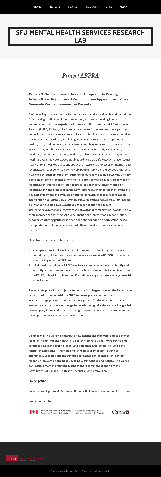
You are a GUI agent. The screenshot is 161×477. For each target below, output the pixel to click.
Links (108, 6)
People (72, 6)
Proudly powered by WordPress (65, 471)
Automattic (104, 471)
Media (123, 6)
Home (37, 6)
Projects (54, 6)
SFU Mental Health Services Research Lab (80, 36)
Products (91, 6)
